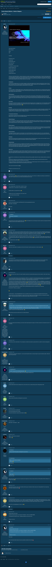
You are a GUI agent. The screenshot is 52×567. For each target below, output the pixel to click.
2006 (9, 14)
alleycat (4, 318)
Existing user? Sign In (44, 1)
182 (5, 191)
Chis (4, 174)
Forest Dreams (4, 352)
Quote (11, 181)
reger (5, 447)
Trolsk (5, 340)
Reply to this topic (47, 17)
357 (5, 265)
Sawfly (4, 485)
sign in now (19, 549)
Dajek (5, 200)
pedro (5, 258)
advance (4, 184)
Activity (6, 4)
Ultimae (20, 165)
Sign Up (50, 1)
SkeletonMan (4, 301)
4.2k (5, 359)
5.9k (5, 237)
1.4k (5, 347)
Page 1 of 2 (9, 545)
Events (5, 6)
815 (5, 518)
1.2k (5, 308)
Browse (2, 4)
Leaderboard (16, 6)
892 (5, 207)
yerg (5, 511)
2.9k (5, 403)
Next (4, 545)
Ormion (4, 408)
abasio (5, 13)
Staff (8, 6)
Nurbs (5, 396)
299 (5, 219)
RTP (4, 272)
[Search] (41, 4)
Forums (2, 6)
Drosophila (5, 230)
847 (5, 441)
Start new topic (40, 17)
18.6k (5, 475)
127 (5, 181)
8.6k (5, 415)
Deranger (4, 212)
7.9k (5, 279)
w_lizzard (4, 434)
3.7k (5, 325)
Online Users (11, 6)
